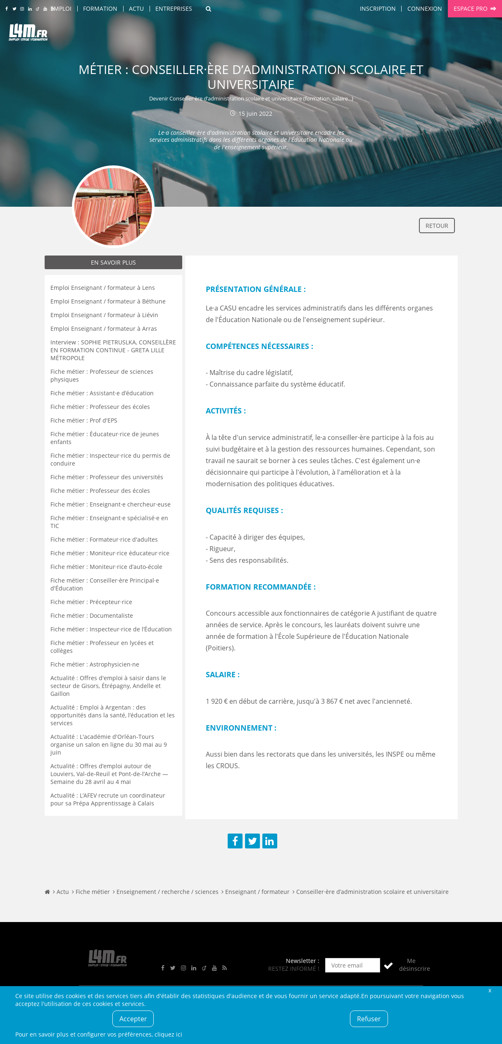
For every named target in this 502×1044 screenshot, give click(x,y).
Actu (136, 8)
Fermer (490, 990)
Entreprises (173, 8)
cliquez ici (168, 1034)
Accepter (133, 1018)
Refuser (369, 1018)
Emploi (60, 8)
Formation (100, 8)
